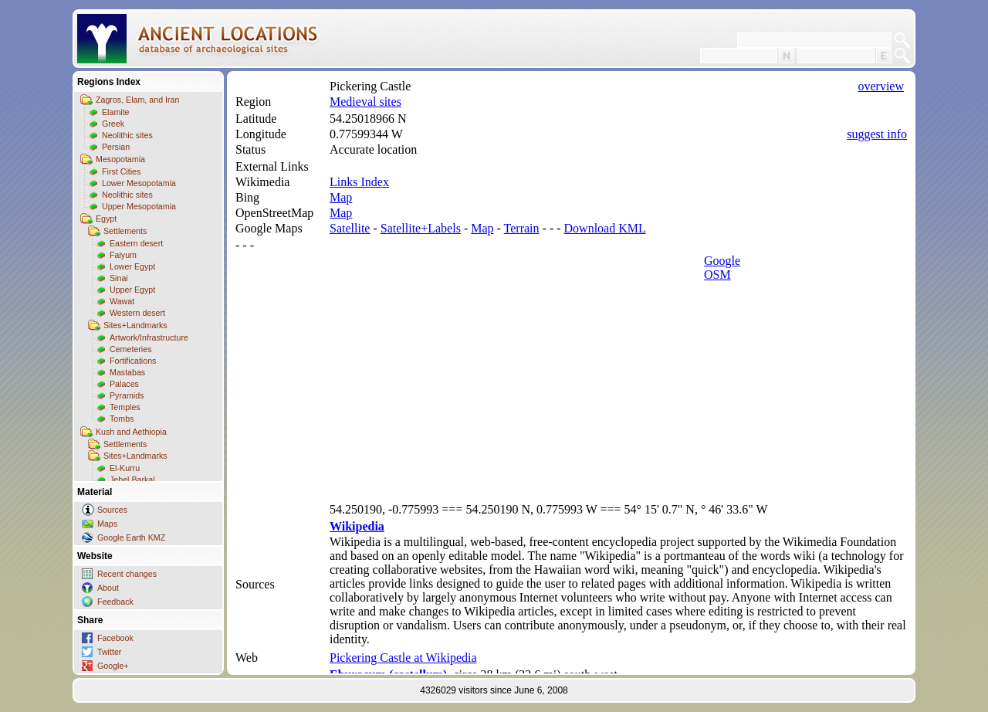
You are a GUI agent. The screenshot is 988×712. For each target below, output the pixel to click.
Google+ (113, 665)
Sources (112, 509)
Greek (113, 123)
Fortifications (133, 360)
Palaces (124, 383)
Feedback (115, 601)
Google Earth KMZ (131, 537)
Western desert (137, 312)
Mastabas (127, 372)
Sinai (119, 278)
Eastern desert (136, 243)
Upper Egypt (132, 289)
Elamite (116, 112)
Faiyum (123, 254)
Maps (107, 523)
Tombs (122, 418)
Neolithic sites (127, 135)
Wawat (122, 301)
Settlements (125, 231)
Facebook (115, 637)
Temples (125, 407)
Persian (116, 146)
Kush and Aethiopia (131, 431)
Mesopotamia (120, 159)
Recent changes (127, 573)
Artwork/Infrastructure (149, 337)
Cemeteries (130, 349)
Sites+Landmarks (135, 325)
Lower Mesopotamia (139, 183)
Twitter (109, 651)
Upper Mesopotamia (139, 206)
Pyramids (127, 395)
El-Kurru (125, 468)
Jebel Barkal (132, 479)
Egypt (106, 218)
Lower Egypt (132, 266)
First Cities (121, 171)
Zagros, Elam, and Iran (137, 99)
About (108, 587)
